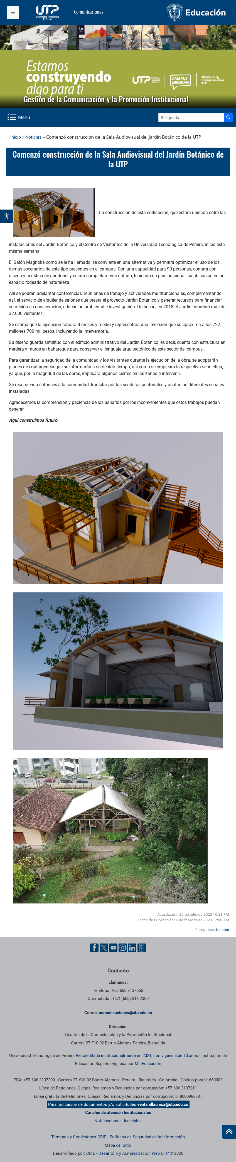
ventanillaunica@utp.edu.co (162, 1104)
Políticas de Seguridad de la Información (147, 1136)
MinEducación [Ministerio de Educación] (148, 1063)
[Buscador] (228, 117)
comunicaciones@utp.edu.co (125, 1012)
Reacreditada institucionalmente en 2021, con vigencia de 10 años (137, 1055)
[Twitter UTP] (104, 947)
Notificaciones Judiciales (118, 1120)
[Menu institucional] (13, 12)
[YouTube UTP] (113, 947)
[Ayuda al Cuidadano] (141, 947)
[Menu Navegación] (19, 117)
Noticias (33, 137)
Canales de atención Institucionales (118, 1112)
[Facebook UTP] (94, 947)
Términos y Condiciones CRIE (78, 1136)
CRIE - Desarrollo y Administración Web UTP (127, 1153)
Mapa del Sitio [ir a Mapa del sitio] (118, 1145)
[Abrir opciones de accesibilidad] (7, 216)
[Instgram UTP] (123, 947)
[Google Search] (191, 117)
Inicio (15, 137)
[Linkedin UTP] (132, 947)
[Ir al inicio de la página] (229, 1131)
